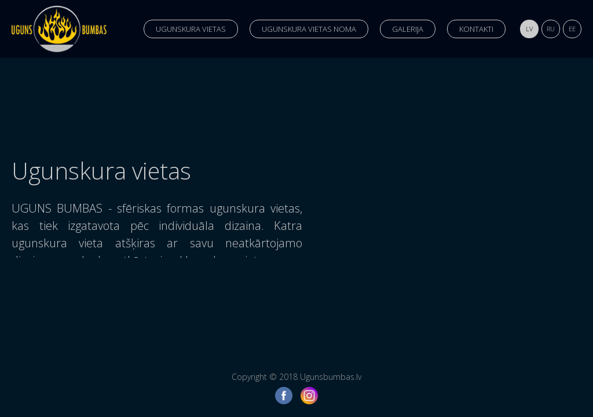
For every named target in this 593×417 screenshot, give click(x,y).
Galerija (407, 29)
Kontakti (476, 29)
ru (551, 28)
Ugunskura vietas (191, 29)
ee (572, 28)
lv (529, 28)
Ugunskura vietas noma (309, 29)
